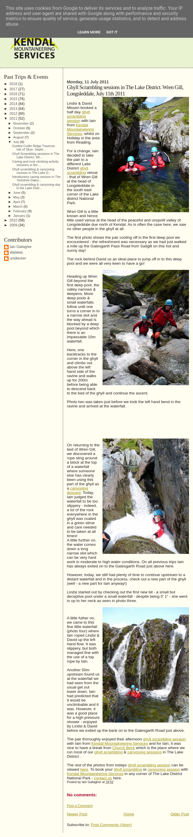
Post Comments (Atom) (111, 825)
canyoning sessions (144, 752)
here (84, 769)
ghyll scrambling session (164, 739)
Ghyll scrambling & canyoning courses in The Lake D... (33, 171)
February (20, 211)
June (17, 192)
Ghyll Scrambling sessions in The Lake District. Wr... (35, 155)
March (18, 206)
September (22, 132)
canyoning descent (77, 490)
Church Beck (123, 748)
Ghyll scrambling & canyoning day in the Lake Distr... (36, 186)
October (19, 128)
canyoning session (164, 769)
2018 (14, 84)
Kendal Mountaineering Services (80, 129)
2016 (14, 94)
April (17, 202)
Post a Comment (79, 806)
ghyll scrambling (77, 170)
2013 (14, 109)
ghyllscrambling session (78, 116)
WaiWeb (16, 253)
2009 (14, 225)
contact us (103, 778)
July (16, 142)
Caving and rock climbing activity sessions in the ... (35, 163)
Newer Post (77, 814)
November (21, 123)
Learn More (89, 32)
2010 (14, 220)
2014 (14, 104)
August (19, 137)
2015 (14, 99)
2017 (14, 89)
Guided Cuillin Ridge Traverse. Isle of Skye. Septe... (34, 147)
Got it (112, 32)
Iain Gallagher (21, 247)
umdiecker (18, 258)
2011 (14, 118)
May (16, 197)
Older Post (180, 814)
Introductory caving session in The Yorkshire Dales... (36, 178)
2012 (14, 114)
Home (129, 814)
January (19, 215)
